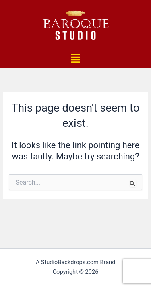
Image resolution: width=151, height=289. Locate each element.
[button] (75, 59)
